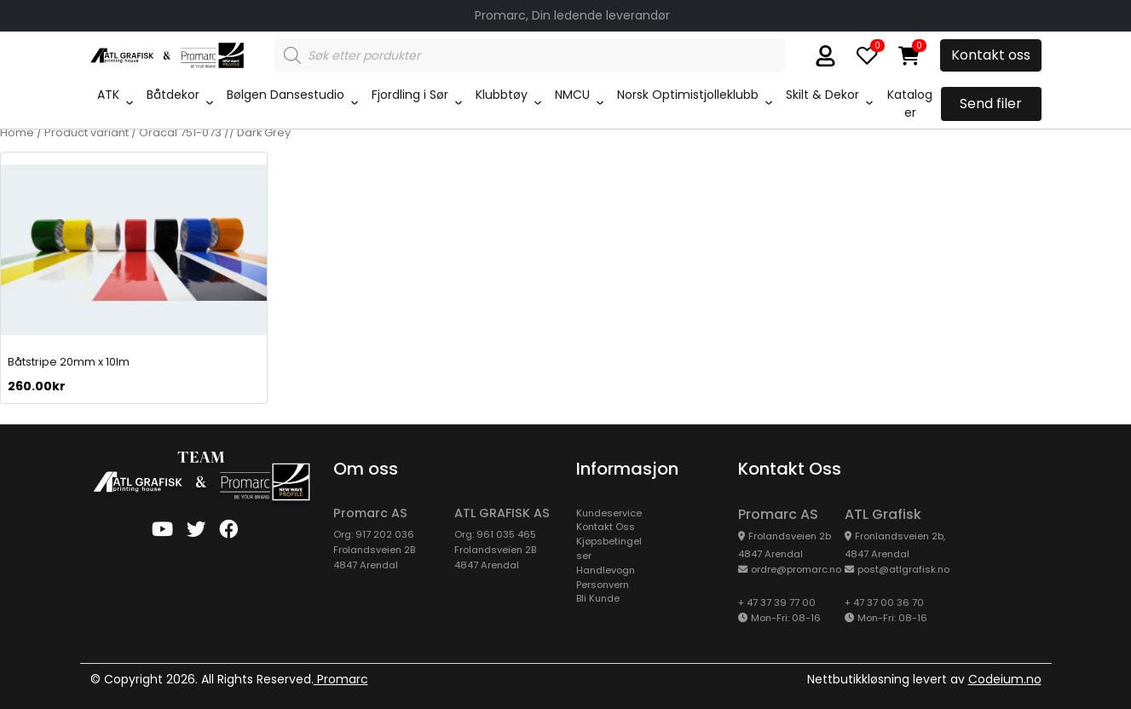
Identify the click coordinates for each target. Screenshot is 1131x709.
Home (17, 132)
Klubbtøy (502, 94)
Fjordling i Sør (410, 94)
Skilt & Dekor (822, 94)
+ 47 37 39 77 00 (777, 602)
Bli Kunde (598, 598)
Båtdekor (173, 94)
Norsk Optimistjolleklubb (688, 94)
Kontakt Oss (605, 526)
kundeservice (609, 513)
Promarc (341, 679)
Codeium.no (1005, 679)
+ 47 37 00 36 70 (884, 602)
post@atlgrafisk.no (903, 569)
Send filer (991, 103)
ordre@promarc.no (796, 569)
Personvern (602, 584)
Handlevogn (605, 570)
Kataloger (909, 103)
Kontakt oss (990, 55)
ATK (108, 94)
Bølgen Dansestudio (285, 94)
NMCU (572, 94)
